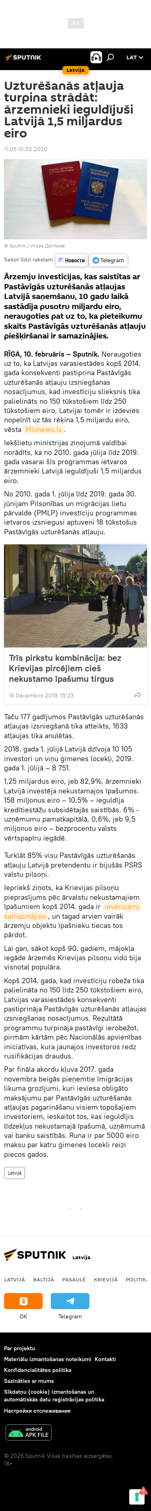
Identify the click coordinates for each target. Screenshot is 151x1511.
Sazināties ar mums (29, 1380)
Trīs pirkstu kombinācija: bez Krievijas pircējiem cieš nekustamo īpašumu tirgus (65, 668)
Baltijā (43, 1279)
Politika (138, 1279)
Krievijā (106, 1279)
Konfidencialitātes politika (37, 1370)
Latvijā (14, 1173)
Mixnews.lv (43, 429)
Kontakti (105, 1359)
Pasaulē (74, 1279)
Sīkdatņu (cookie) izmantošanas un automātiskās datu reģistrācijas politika (54, 1395)
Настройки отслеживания (37, 1410)
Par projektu (19, 1348)
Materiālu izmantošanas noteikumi (47, 1359)
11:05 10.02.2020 (26, 149)
